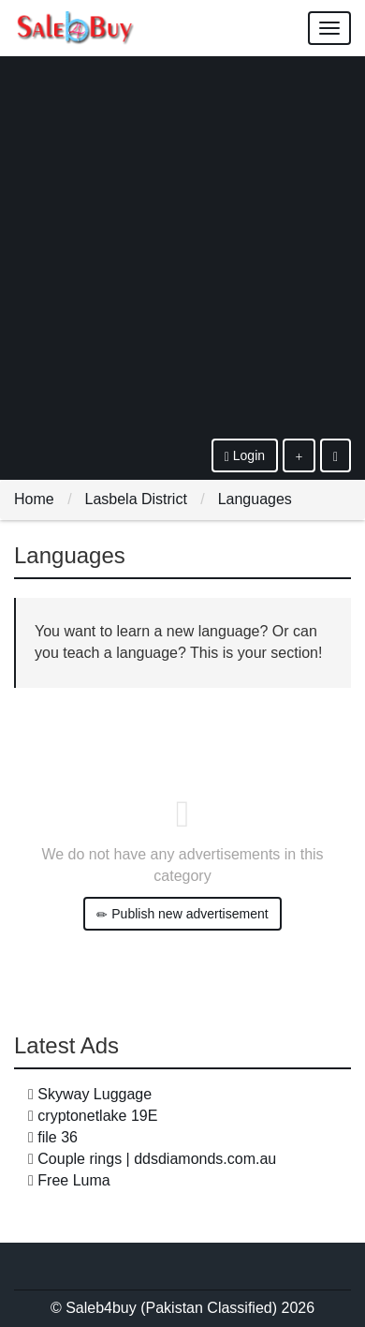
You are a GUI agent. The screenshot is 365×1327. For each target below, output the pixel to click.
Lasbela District (135, 499)
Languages (255, 499)
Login (245, 456)
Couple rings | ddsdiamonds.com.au (156, 1159)
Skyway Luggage (94, 1094)
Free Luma (73, 1180)
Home (34, 499)
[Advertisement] (182, 246)
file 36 (57, 1137)
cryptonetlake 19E (97, 1116)
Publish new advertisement (182, 914)
